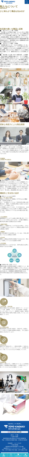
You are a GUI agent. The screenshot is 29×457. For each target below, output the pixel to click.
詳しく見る (8, 385)
